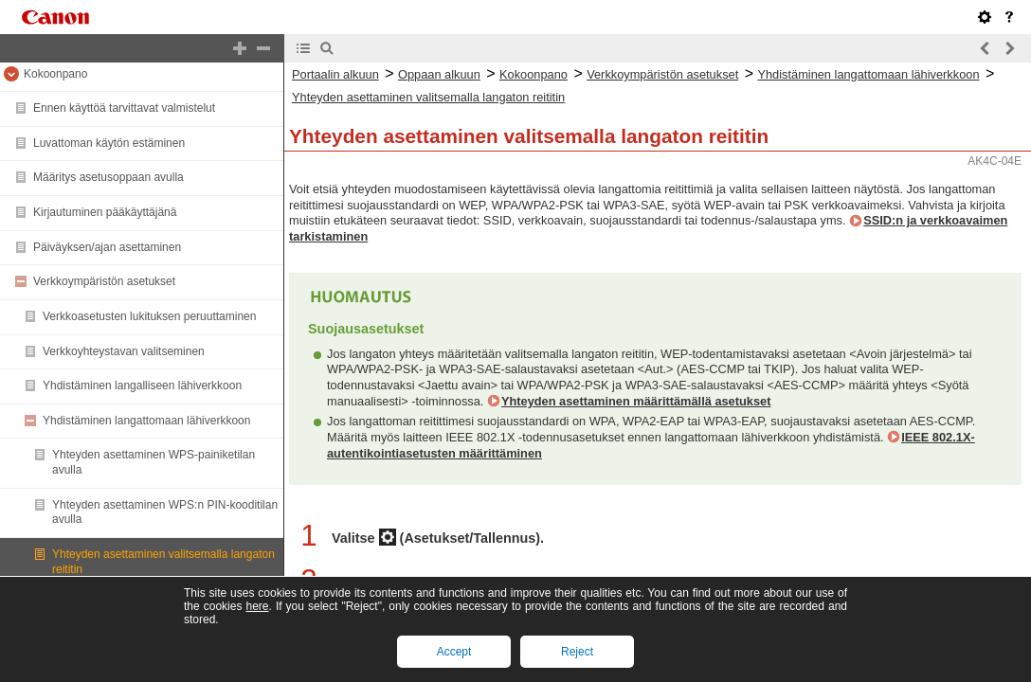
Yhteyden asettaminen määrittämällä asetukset (636, 401)
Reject (577, 651)
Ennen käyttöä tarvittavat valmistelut (124, 108)
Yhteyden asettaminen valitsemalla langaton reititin (428, 97)
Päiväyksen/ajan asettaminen (107, 247)
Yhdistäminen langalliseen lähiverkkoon (142, 385)
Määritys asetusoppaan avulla (108, 177)
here (256, 606)
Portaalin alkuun (335, 74)
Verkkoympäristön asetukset (104, 281)
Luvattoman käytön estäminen (109, 143)
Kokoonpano (55, 74)
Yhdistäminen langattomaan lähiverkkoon (146, 420)
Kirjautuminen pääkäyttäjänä (104, 212)
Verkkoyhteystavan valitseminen (124, 351)
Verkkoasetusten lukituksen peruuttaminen (149, 316)
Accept (454, 651)
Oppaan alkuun (439, 74)
